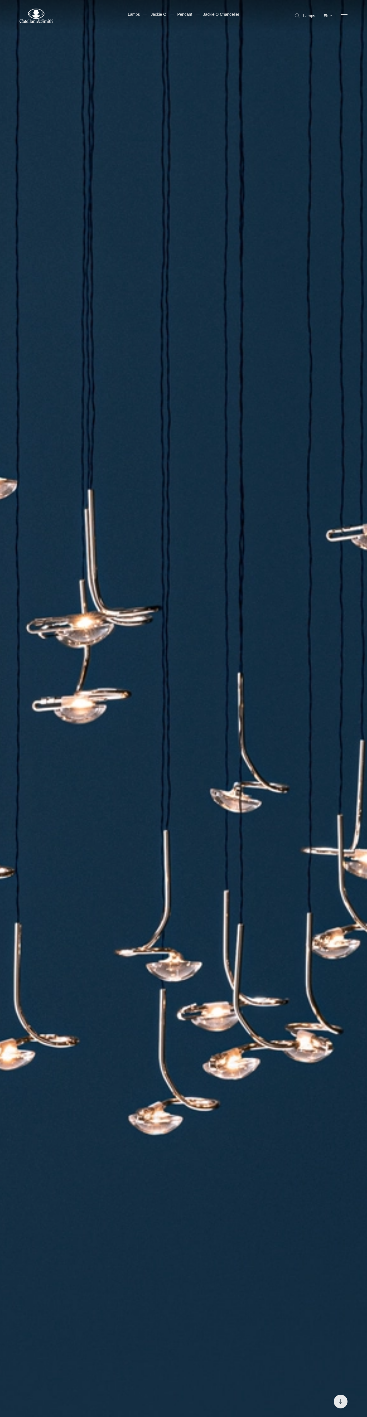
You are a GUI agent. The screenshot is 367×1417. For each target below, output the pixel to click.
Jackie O (158, 14)
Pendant (184, 14)
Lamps (305, 15)
